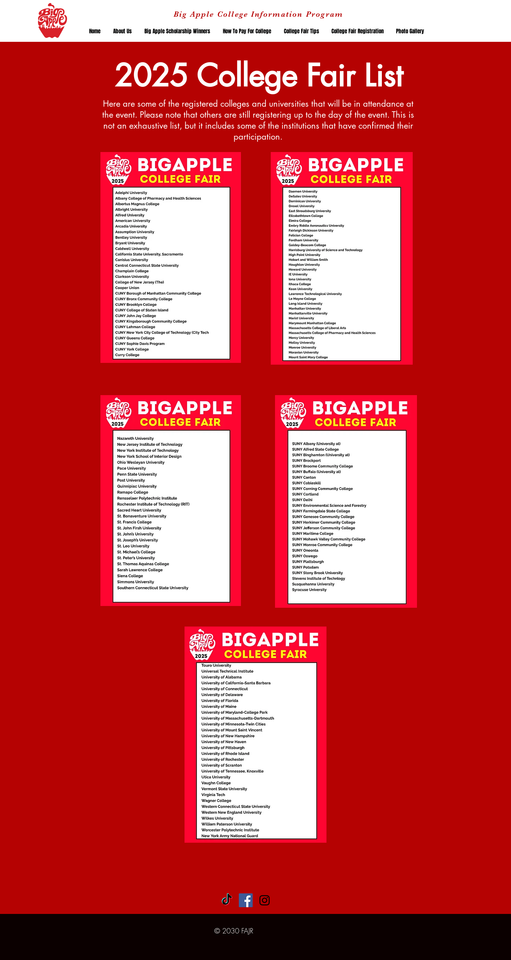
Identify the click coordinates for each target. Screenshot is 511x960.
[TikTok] (227, 900)
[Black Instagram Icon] (264, 900)
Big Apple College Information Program (258, 14)
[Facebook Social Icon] (246, 900)
